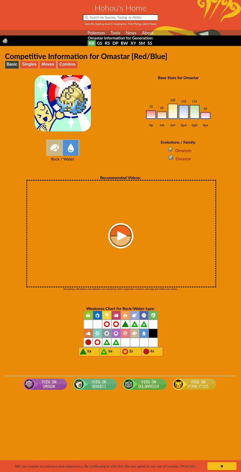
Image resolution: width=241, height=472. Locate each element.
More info (187, 466)
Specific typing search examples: (121, 24)
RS (107, 43)
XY (133, 43)
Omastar (178, 158)
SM (142, 43)
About (147, 32)
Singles (29, 64)
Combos (67, 64)
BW (124, 43)
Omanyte (178, 150)
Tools (115, 32)
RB (91, 43)
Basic (12, 64)
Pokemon (96, 32)
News (131, 32)
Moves (48, 64)
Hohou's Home (121, 8)
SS (150, 43)
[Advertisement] (120, 432)
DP (115, 43)
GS (99, 43)
